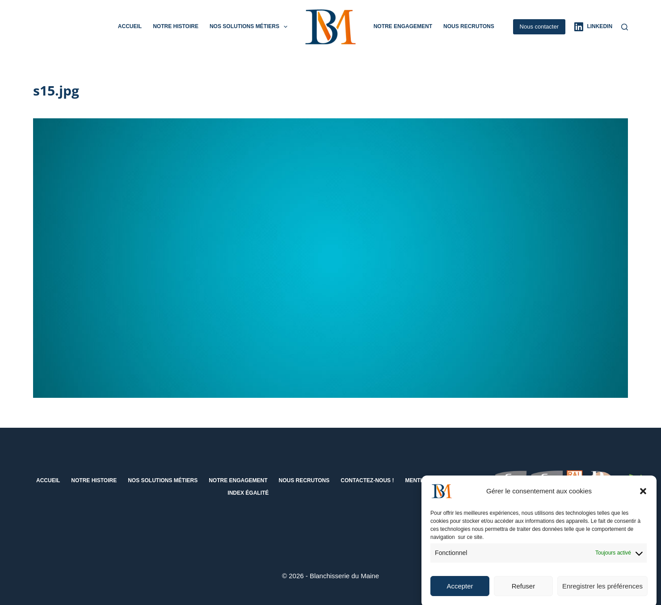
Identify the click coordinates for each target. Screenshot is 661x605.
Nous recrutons (468, 26)
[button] (643, 496)
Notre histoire (175, 26)
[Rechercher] (624, 27)
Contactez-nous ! (367, 480)
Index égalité (248, 493)
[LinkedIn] (593, 26)
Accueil (130, 26)
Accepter (459, 591)
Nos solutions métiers (250, 26)
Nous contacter (539, 26)
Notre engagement (403, 26)
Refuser (523, 591)
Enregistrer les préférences (602, 591)
